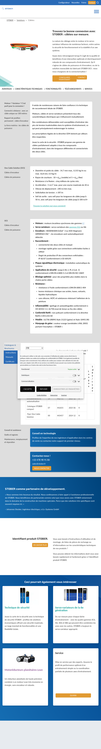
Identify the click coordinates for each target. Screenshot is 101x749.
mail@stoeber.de (12, 745)
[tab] (18, 102)
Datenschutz (54, 395)
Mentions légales (58, 732)
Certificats (10, 359)
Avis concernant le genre (61, 738)
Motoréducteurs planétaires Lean (24, 671)
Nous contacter (41, 470)
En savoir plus (40, 546)
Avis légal (72, 732)
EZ (83, 220)
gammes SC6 (74, 224)
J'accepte (27, 389)
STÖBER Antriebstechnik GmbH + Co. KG (23, 725)
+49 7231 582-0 (11, 741)
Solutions (22, 20)
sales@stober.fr (39, 465)
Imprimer (64, 395)
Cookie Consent (82, 738)
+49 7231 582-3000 (32, 741)
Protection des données (61, 735)
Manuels (9, 355)
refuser (43, 389)
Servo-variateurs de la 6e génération (69, 611)
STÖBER (10, 20)
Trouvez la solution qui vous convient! (49, 203)
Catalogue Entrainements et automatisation (34, 399)
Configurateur (60, 2)
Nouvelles (73, 2)
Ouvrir (73, 697)
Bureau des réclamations (61, 741)
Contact (91, 2)
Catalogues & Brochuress (11, 344)
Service (59, 654)
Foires (83, 2)
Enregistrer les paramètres (66, 389)
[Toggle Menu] (96, 11)
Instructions (11, 350)
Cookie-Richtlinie (42, 395)
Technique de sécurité (17, 609)
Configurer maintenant (64, 77)
